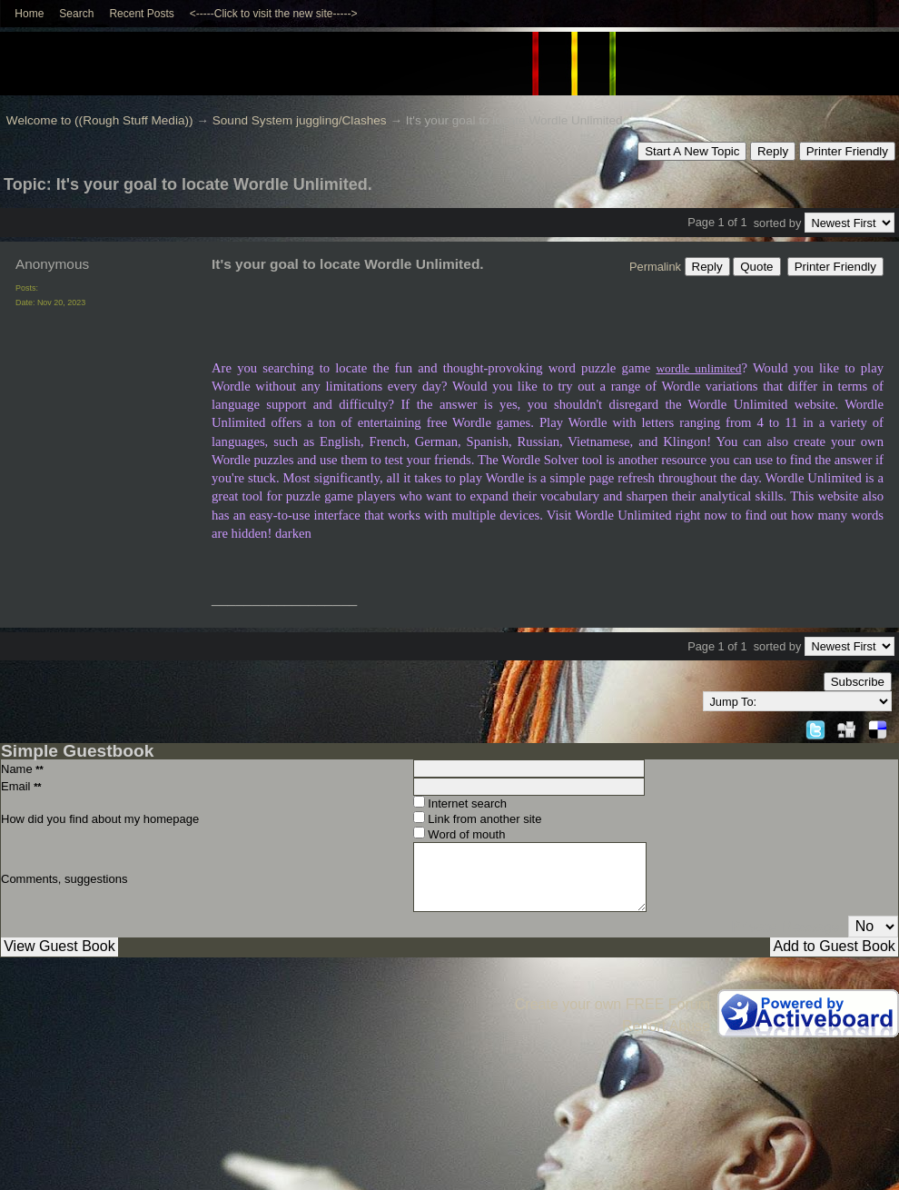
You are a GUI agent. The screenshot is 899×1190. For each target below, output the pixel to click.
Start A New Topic (692, 151)
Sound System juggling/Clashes (299, 120)
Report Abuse (666, 1026)
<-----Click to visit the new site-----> (274, 13)
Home (29, 13)
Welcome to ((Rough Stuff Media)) (99, 120)
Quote (756, 266)
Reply (772, 151)
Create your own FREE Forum (612, 1004)
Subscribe (857, 682)
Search (76, 13)
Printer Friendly (847, 151)
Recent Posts (141, 13)
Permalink (655, 266)
